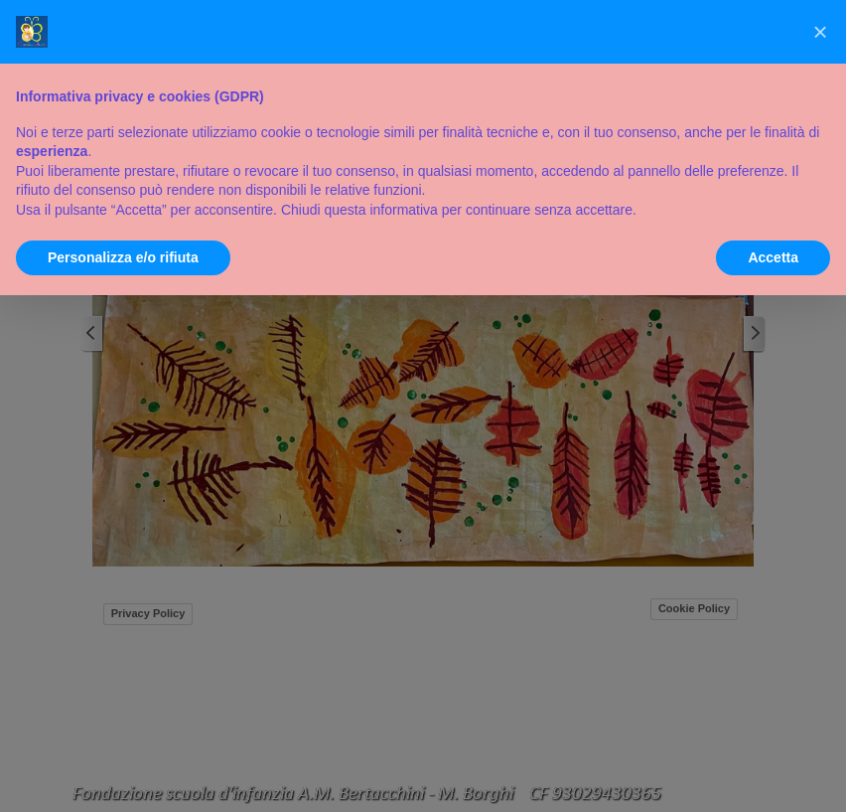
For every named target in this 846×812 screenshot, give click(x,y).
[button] (820, 32)
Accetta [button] (773, 257)
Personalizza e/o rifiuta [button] (123, 257)
